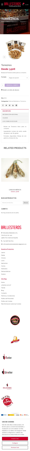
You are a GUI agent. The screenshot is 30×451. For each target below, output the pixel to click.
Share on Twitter (6, 105)
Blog (2, 290)
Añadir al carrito (12, 85)
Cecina (3, 266)
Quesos (3, 274)
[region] (15, 435)
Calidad (5, 118)
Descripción (7, 111)
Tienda (3, 287)
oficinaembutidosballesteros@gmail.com (14, 244)
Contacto (4, 293)
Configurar (15, 443)
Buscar (26, 202)
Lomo (2, 260)
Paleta (3, 255)
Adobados (4, 268)
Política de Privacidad (7, 298)
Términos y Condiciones (8, 296)
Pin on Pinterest (9, 105)
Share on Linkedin (13, 105)
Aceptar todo (15, 438)
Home (3, 282)
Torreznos (23, 21)
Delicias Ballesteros (12, 21)
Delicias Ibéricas (5, 271)
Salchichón (4, 263)
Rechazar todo (15, 447)
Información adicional (10, 114)
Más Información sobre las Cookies (11, 304)
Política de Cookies (6, 301)
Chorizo (3, 258)
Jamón (3, 252)
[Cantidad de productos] (2, 85)
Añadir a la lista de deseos (11, 90)
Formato (3, 77)
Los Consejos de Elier (10, 121)
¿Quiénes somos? (6, 285)
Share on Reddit (16, 105)
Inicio (2, 21)
